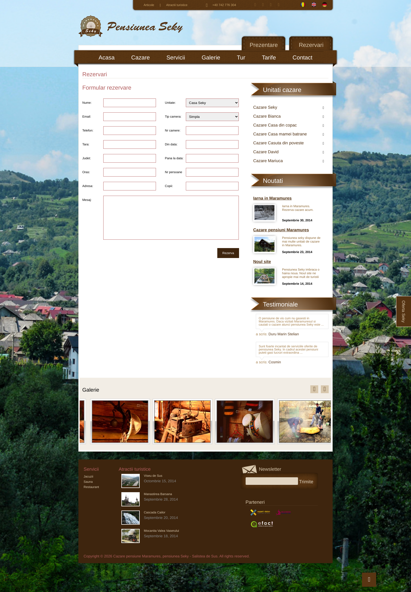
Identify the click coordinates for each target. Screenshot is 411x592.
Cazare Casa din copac (275, 125)
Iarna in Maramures (272, 198)
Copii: (169, 186)
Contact (302, 57)
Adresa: (87, 186)
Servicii (175, 57)
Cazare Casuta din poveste (278, 143)
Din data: (171, 144)
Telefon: (87, 130)
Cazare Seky (265, 107)
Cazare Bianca (267, 116)
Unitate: (170, 103)
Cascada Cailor (154, 512)
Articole (149, 5)
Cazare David (266, 152)
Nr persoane (173, 172)
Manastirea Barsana (158, 494)
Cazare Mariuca (268, 161)
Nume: (86, 103)
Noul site (262, 262)
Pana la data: (174, 158)
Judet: (86, 158)
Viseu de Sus (153, 476)
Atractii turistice (176, 5)
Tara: (85, 144)
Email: (86, 116)
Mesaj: (86, 200)
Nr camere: (172, 130)
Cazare (140, 57)
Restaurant (91, 487)
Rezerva (228, 253)
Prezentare (264, 45)
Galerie (211, 57)
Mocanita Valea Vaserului (161, 531)
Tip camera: (173, 116)
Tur (241, 57)
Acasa (107, 57)
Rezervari (311, 45)
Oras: (86, 172)
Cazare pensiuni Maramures (281, 230)
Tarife (269, 57)
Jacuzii (88, 476)
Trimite (308, 481)
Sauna (88, 482)
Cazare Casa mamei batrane (280, 134)
